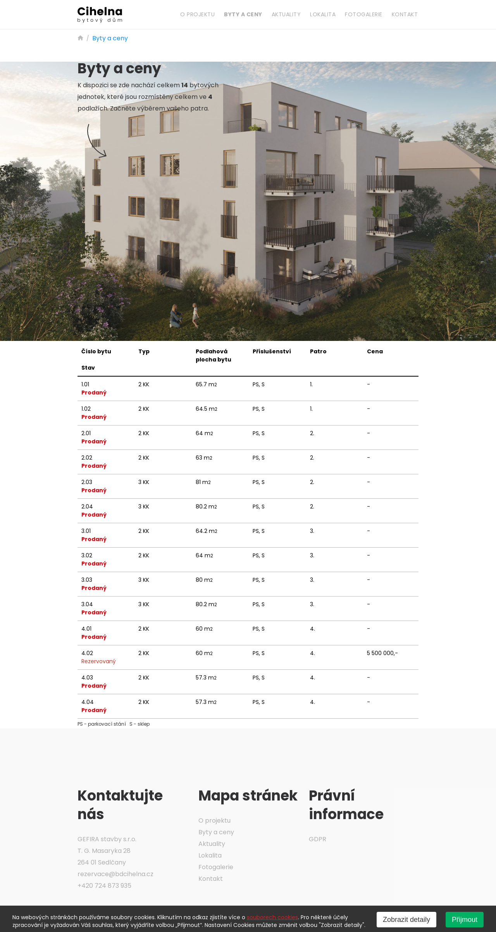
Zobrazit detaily (406, 919)
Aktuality (286, 14)
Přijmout (464, 919)
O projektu (197, 14)
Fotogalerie (363, 14)
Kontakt (405, 14)
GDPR (317, 839)
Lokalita (323, 14)
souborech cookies (272, 917)
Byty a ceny (243, 14)
